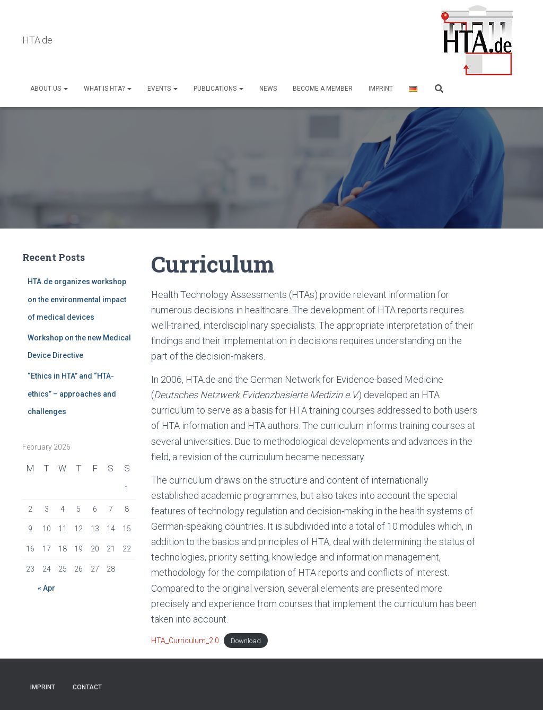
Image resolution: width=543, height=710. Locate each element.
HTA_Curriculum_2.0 (185, 641)
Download (246, 641)
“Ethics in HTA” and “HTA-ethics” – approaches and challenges (72, 394)
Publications (218, 88)
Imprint (381, 88)
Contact (87, 687)
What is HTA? (108, 88)
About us (49, 88)
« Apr (46, 588)
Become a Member (323, 88)
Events (162, 88)
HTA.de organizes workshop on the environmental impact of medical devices (77, 300)
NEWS (268, 88)
